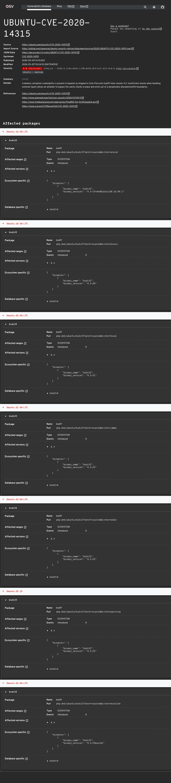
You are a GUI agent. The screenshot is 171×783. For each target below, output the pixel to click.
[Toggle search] (145, 7)
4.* (53, 171)
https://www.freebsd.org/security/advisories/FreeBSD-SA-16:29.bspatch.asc (59, 102)
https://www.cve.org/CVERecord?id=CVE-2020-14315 (48, 106)
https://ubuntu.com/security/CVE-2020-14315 (44, 44)
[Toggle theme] (154, 7)
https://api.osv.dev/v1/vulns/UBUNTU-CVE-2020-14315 (49, 52)
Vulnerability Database (39, 6)
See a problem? (119, 26)
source (54, 209)
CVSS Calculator (126, 68)
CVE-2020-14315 (30, 56)
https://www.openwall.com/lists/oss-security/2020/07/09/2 (51, 98)
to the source (150, 29)
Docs (82, 6)
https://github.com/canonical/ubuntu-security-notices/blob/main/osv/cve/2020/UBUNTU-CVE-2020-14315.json (76, 48)
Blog (59, 6)
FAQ (69, 6)
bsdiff (12, 140)
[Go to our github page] (162, 7)
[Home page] (10, 7)
